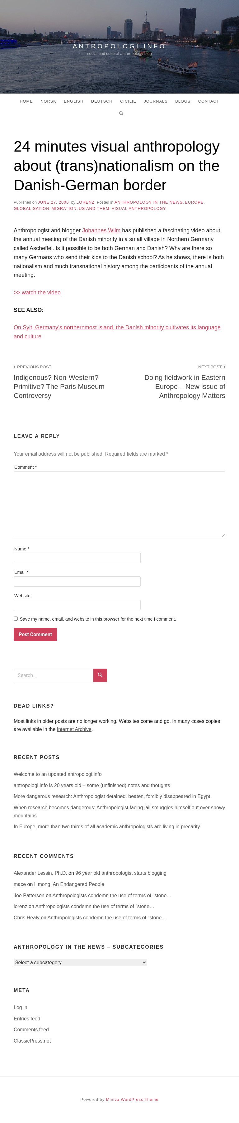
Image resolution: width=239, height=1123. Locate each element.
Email (21, 572)
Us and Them (94, 208)
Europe (194, 202)
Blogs (182, 101)
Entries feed (27, 1018)
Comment (25, 467)
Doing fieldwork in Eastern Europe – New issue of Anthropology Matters (175, 381)
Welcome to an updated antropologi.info (58, 774)
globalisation (31, 208)
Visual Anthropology (139, 208)
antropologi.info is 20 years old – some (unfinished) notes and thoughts (92, 785)
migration (64, 208)
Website (22, 595)
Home (26, 101)
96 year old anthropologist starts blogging (120, 873)
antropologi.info (119, 45)
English (73, 101)
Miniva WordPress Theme (132, 1099)
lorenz (86, 202)
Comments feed (31, 1029)
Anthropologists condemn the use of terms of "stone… (112, 895)
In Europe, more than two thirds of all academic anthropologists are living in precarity (107, 826)
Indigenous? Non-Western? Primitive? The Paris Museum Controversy (63, 381)
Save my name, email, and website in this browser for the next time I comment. (98, 619)
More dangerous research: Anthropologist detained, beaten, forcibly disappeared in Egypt (112, 796)
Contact (208, 101)
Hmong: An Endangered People (69, 884)
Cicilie (128, 101)
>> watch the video (37, 292)
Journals (155, 101)
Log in (20, 1007)
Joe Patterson (30, 895)
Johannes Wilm (101, 230)
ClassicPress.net (32, 1040)
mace (20, 884)
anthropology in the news (149, 202)
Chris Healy (27, 917)
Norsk (48, 101)
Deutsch (102, 101)
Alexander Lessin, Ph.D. (41, 873)
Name (21, 548)
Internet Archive (74, 729)
